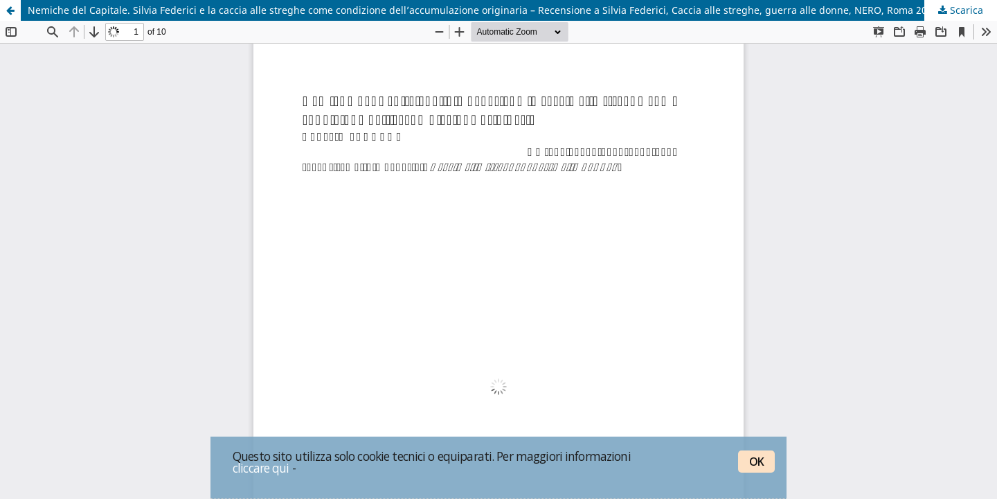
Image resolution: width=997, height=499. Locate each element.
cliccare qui (261, 467)
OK (756, 461)
